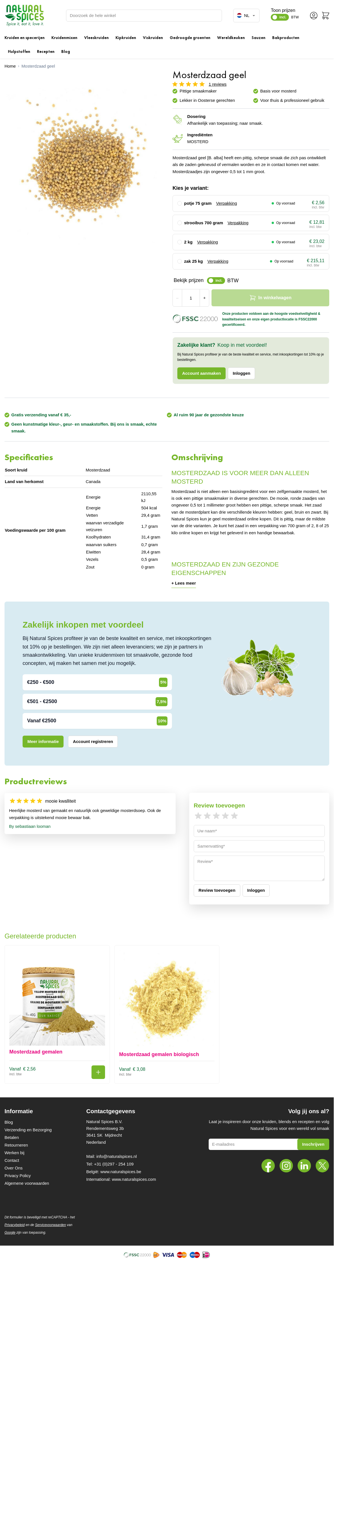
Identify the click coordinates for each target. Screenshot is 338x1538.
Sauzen (258, 37)
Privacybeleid (15, 1225)
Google (10, 1233)
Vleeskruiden (96, 37)
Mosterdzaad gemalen (35, 1052)
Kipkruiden (125, 37)
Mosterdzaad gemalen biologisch (159, 1054)
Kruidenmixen (64, 37)
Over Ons (14, 1168)
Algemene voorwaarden (27, 1183)
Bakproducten (285, 37)
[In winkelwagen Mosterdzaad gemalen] (98, 1072)
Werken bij (14, 1152)
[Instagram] (286, 1166)
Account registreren (93, 741)
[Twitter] (322, 1166)
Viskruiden (153, 37)
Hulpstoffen (19, 51)
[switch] (280, 17)
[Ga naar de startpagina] (24, 15)
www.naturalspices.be (120, 1171)
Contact (12, 1160)
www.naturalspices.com (134, 1179)
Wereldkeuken (231, 37)
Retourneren (16, 1145)
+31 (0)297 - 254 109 (114, 1164)
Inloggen (241, 373)
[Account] (313, 15)
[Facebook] (268, 1166)
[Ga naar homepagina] (10, 66)
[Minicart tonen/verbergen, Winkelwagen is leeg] (325, 15)
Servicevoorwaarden (50, 1225)
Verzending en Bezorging (28, 1129)
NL (246, 15)
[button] (167, 84)
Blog (65, 51)
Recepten (45, 51)
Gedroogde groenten (190, 37)
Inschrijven (313, 1144)
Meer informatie (43, 741)
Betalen (12, 1137)
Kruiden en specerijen (25, 37)
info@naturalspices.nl (116, 1156)
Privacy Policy (18, 1175)
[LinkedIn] (304, 1166)
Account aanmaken (201, 373)
